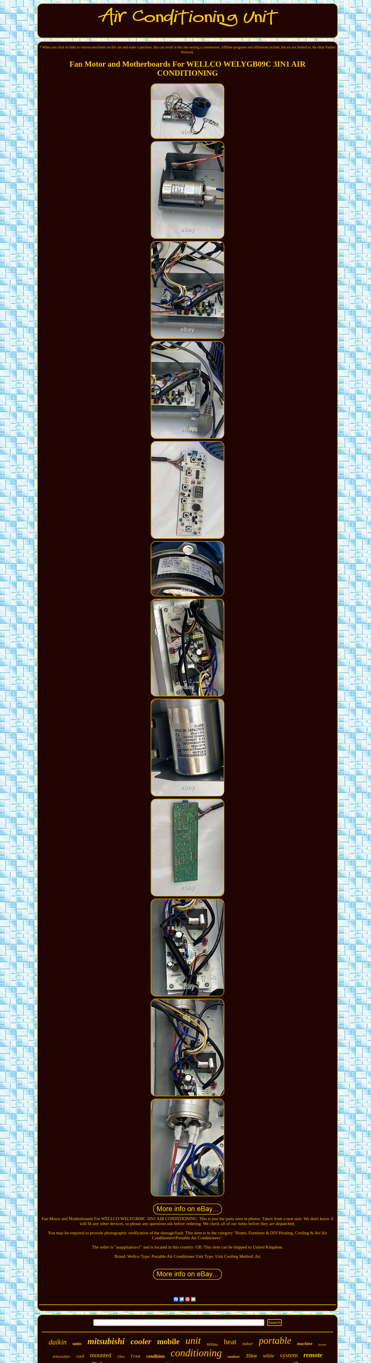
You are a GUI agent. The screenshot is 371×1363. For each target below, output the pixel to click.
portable (275, 1340)
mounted (101, 1355)
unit (193, 1340)
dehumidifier (61, 1357)
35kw (251, 1356)
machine (304, 1343)
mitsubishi (106, 1341)
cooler (140, 1341)
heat (230, 1341)
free (136, 1356)
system (289, 1355)
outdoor (234, 1356)
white (268, 1356)
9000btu (212, 1344)
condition (155, 1356)
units (77, 1343)
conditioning (196, 1353)
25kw (121, 1357)
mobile (168, 1341)
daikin (58, 1342)
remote (312, 1355)
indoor (247, 1344)
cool (80, 1356)
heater (322, 1344)
